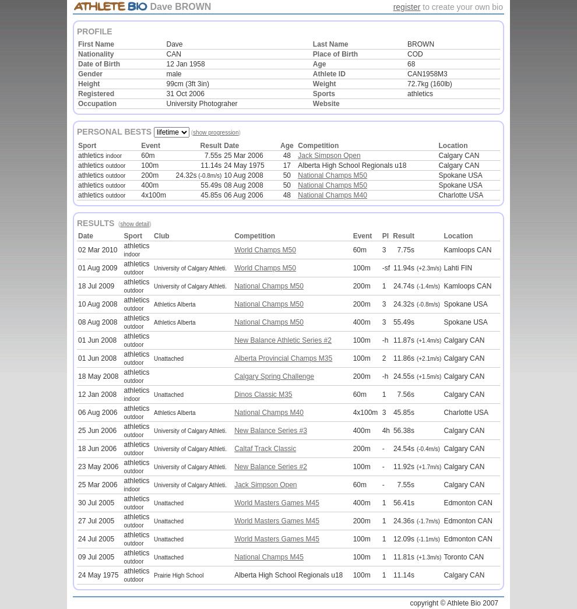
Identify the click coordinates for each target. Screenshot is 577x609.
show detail (134, 224)
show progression (215, 132)
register (407, 7)
